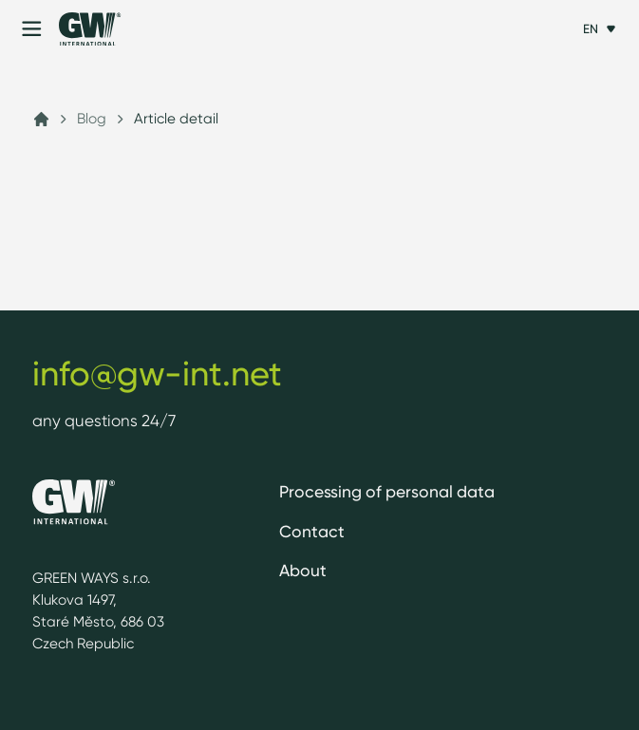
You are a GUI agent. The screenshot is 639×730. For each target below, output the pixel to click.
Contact (312, 531)
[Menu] (32, 29)
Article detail (176, 118)
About (303, 570)
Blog (91, 118)
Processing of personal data (387, 491)
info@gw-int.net (157, 373)
